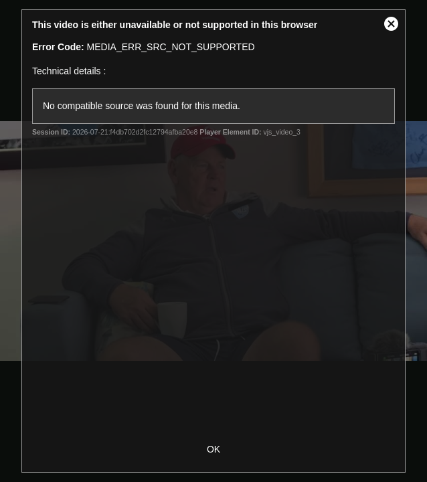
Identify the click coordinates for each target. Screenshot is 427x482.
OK (213, 449)
